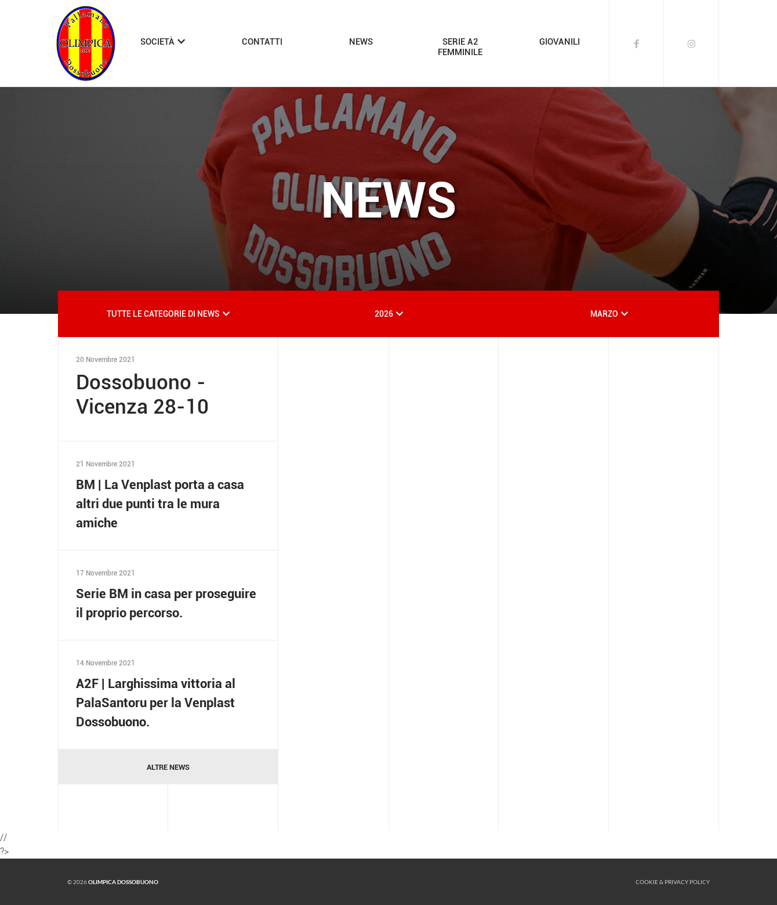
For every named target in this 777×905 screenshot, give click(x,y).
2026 (384, 313)
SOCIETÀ (157, 42)
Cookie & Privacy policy (673, 881)
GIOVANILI (559, 42)
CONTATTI (262, 42)
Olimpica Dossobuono (123, 881)
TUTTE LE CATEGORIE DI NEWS (163, 313)
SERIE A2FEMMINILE (460, 47)
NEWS (361, 42)
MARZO (604, 313)
